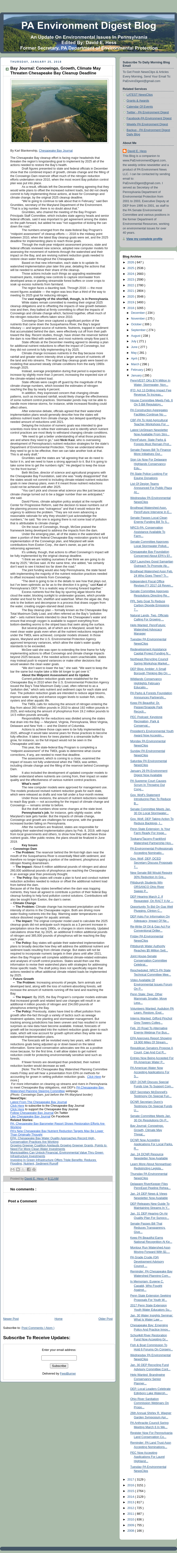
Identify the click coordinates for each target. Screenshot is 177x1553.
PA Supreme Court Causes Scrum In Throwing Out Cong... (148, 785)
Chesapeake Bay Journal (56, 150)
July (134, 341)
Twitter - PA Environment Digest (148, 112)
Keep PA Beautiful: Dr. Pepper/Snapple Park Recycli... (146, 707)
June (134, 347)
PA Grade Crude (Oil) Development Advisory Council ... (147, 1261)
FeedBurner (68, 1373)
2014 (131, 1496)
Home (59, 1319)
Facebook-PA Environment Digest (149, 118)
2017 (131, 1479)
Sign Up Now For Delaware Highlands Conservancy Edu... (148, 464)
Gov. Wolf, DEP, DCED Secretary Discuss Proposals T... (151, 863)
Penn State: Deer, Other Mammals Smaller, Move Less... (148, 998)
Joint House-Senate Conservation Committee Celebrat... (148, 960)
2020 (131, 296)
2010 (131, 1519)
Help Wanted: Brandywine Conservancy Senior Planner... (147, 1379)
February (137, 369)
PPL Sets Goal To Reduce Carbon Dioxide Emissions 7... (149, 605)
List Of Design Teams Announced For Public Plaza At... (151, 488)
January (137, 375)
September (139, 330)
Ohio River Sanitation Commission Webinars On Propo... (149, 1403)
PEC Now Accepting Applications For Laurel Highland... (147, 1457)
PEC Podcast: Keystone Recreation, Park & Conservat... (146, 721)
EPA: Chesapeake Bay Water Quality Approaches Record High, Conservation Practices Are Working (53, 1140)
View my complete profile (144, 239)
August (136, 335)
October (137, 324)
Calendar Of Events (140, 106)
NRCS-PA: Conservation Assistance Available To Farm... (147, 532)
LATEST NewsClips (140, 94)
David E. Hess (137, 151)
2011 (131, 1513)
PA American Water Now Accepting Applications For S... (150, 1072)
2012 (131, 1508)
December (138, 313)
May (134, 352)
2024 (131, 274)
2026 (131, 262)
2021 (131, 291)
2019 (131, 302)
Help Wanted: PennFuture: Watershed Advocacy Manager (148, 629)
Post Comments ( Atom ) (38, 1328)
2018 (131, 308)
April (134, 358)
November (138, 318)
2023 (131, 279)
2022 (131, 285)
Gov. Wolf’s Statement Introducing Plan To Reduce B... (150, 799)
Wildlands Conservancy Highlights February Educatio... (146, 683)
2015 (131, 1491)
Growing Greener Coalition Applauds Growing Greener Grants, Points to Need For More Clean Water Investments (58, 1147)
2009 (131, 1525)
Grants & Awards (138, 100)
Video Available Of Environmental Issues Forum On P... (151, 984)
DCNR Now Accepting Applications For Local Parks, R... (151, 1144)
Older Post (105, 1319)
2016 (131, 1485)
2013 (131, 1502)
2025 (131, 268)
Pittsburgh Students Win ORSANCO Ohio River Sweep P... (147, 887)
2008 (131, 1530)
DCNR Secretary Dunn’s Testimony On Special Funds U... (151, 1106)
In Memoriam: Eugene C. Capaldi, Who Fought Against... (147, 1286)
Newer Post (11, 1319)
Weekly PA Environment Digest (147, 124)
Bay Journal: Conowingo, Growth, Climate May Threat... (147, 1130)
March (135, 364)
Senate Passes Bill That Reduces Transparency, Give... (148, 1228)
